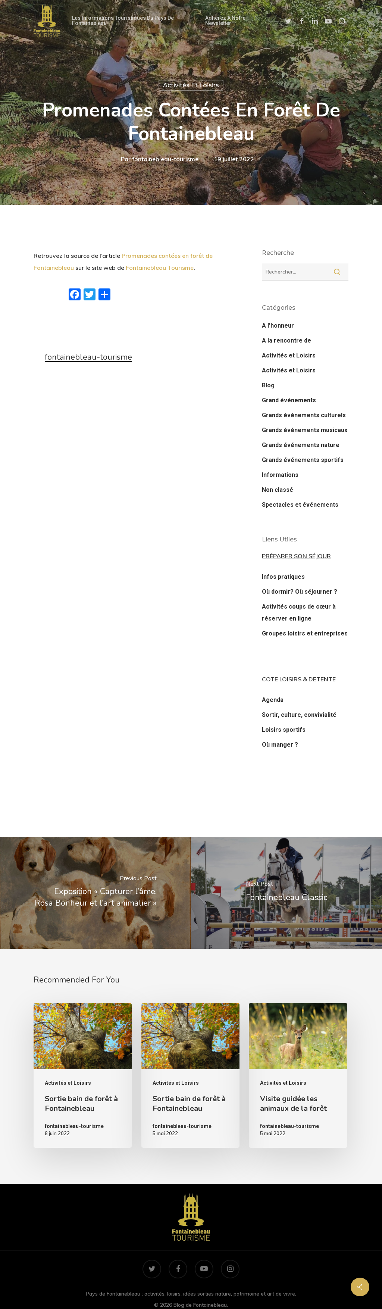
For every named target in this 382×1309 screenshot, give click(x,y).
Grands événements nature (300, 445)
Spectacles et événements (300, 504)
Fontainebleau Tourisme (160, 267)
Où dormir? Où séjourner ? (299, 591)
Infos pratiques (283, 576)
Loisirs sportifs (284, 729)
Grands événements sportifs (303, 459)
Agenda (273, 699)
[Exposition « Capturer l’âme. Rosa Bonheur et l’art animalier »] (95, 893)
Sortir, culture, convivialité (299, 714)
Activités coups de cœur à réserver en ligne (299, 612)
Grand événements (289, 400)
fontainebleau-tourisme (165, 158)
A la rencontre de (286, 340)
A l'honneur (278, 325)
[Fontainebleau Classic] (286, 893)
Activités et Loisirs (191, 85)
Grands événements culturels (304, 415)
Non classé (277, 489)
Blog (268, 385)
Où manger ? (280, 744)
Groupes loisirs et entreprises (305, 633)
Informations (280, 474)
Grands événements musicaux (304, 430)
